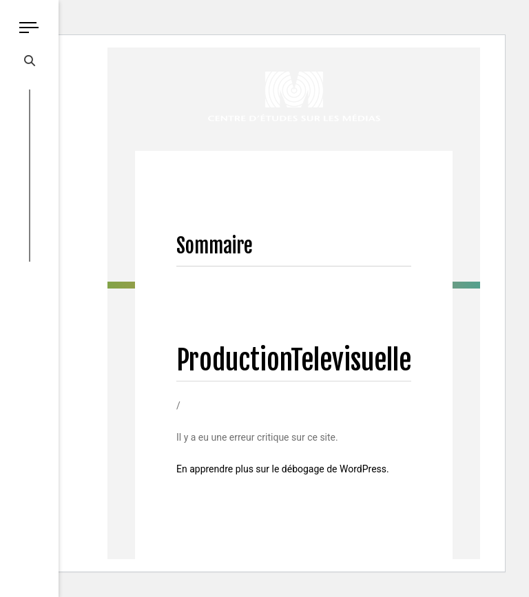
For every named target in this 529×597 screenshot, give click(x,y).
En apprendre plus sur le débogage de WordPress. (282, 468)
